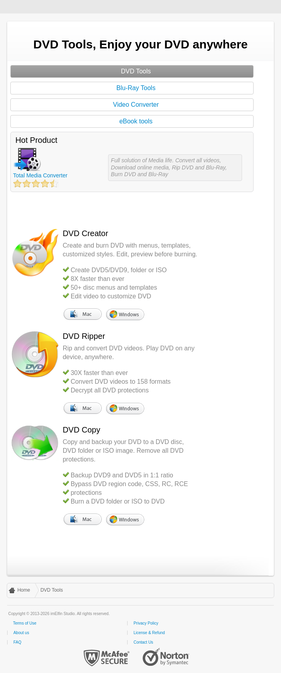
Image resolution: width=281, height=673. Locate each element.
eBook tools (136, 121)
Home (23, 590)
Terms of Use (25, 623)
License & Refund (149, 633)
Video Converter (136, 104)
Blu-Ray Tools (135, 88)
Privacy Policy (146, 623)
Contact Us (143, 642)
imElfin (31, 6)
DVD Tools (136, 71)
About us (21, 633)
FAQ (17, 642)
